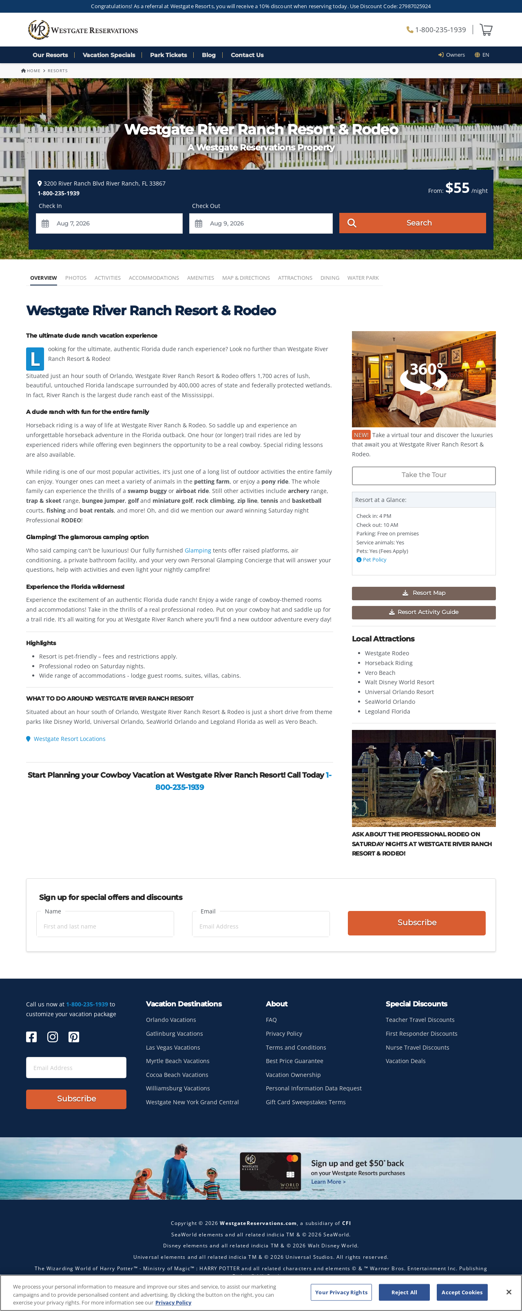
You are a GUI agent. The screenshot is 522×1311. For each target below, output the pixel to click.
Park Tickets (168, 55)
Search (389, 222)
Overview (43, 277)
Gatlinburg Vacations (174, 1033)
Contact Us (247, 55)
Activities (108, 277)
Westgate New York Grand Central (192, 1102)
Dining (330, 277)
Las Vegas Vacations (173, 1047)
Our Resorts (50, 55)
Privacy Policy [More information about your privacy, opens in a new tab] (173, 1302)
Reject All (404, 1292)
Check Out (206, 206)
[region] (261, 1293)
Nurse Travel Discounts (417, 1047)
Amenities (200, 277)
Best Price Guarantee (294, 1061)
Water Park (363, 277)
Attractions (295, 277)
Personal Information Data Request (314, 1088)
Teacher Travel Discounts (420, 1020)
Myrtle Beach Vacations (178, 1061)
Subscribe (417, 923)
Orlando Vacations (171, 1020)
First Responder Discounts (422, 1033)
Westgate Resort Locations (66, 739)
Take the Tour (424, 475)
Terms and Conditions (296, 1047)
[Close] (509, 1292)
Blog (209, 55)
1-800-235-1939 (436, 29)
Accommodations (154, 277)
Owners (454, 54)
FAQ (271, 1020)
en (482, 54)
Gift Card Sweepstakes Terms (306, 1102)
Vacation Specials (109, 55)
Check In (50, 206)
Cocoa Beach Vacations (177, 1075)
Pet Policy (371, 559)
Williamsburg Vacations (178, 1088)
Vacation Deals (406, 1061)
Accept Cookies (462, 1292)
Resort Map (424, 593)
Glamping (199, 550)
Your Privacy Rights (341, 1292)
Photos (75, 277)
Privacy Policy (284, 1033)
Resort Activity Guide (423, 612)
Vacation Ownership (293, 1075)
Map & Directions (246, 277)
